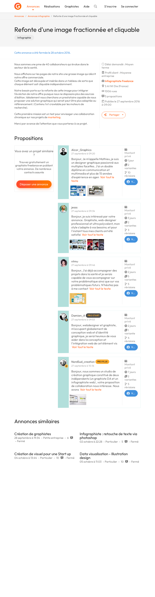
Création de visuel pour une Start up (42, 454)
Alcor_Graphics (81, 150)
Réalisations (52, 6)
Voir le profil (131, 182)
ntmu (74, 261)
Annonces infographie (39, 16)
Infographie (24, 37)
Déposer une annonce (34, 184)
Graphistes (72, 6)
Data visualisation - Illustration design (104, 456)
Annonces (33, 6)
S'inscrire (110, 6)
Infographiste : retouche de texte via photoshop (108, 436)
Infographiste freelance (119, 81)
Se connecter (129, 6)
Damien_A (78, 315)
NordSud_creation (83, 362)
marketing (54, 117)
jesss (74, 207)
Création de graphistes (32, 434)
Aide (86, 6)
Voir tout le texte (92, 234)
